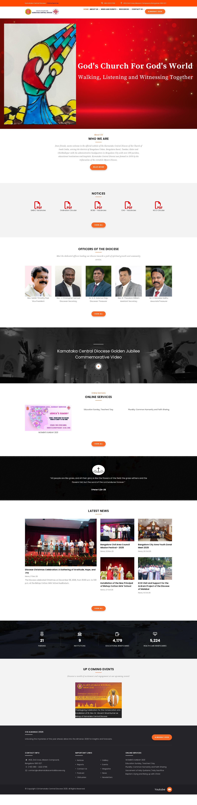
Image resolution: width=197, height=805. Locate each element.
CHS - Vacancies (128, 220)
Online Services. (53, 3)
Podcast (80, 783)
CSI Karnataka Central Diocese (49, 799)
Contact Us (90, 22)
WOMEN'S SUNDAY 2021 (48, 443)
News (104, 783)
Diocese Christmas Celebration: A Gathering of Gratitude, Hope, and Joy (60, 582)
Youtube (160, 800)
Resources (129, 12)
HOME (86, 12)
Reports (80, 775)
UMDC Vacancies (38, 220)
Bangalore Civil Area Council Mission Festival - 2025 (115, 557)
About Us (97, 12)
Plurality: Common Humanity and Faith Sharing (148, 420)
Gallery (105, 770)
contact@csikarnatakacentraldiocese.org (45, 781)
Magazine (106, 779)
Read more (98, 177)
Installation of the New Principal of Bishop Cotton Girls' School (116, 595)
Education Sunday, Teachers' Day (98, 420)
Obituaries (81, 787)
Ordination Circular (68, 220)
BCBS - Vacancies (98, 220)
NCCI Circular (159, 220)
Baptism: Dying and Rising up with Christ (143, 784)
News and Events (113, 12)
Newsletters (107, 787)
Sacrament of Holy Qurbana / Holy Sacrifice (145, 781)
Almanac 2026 (156, 12)
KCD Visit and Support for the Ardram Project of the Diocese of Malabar (153, 596)
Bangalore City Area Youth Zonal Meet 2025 (155, 557)
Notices (80, 770)
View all (98, 235)
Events (105, 775)
